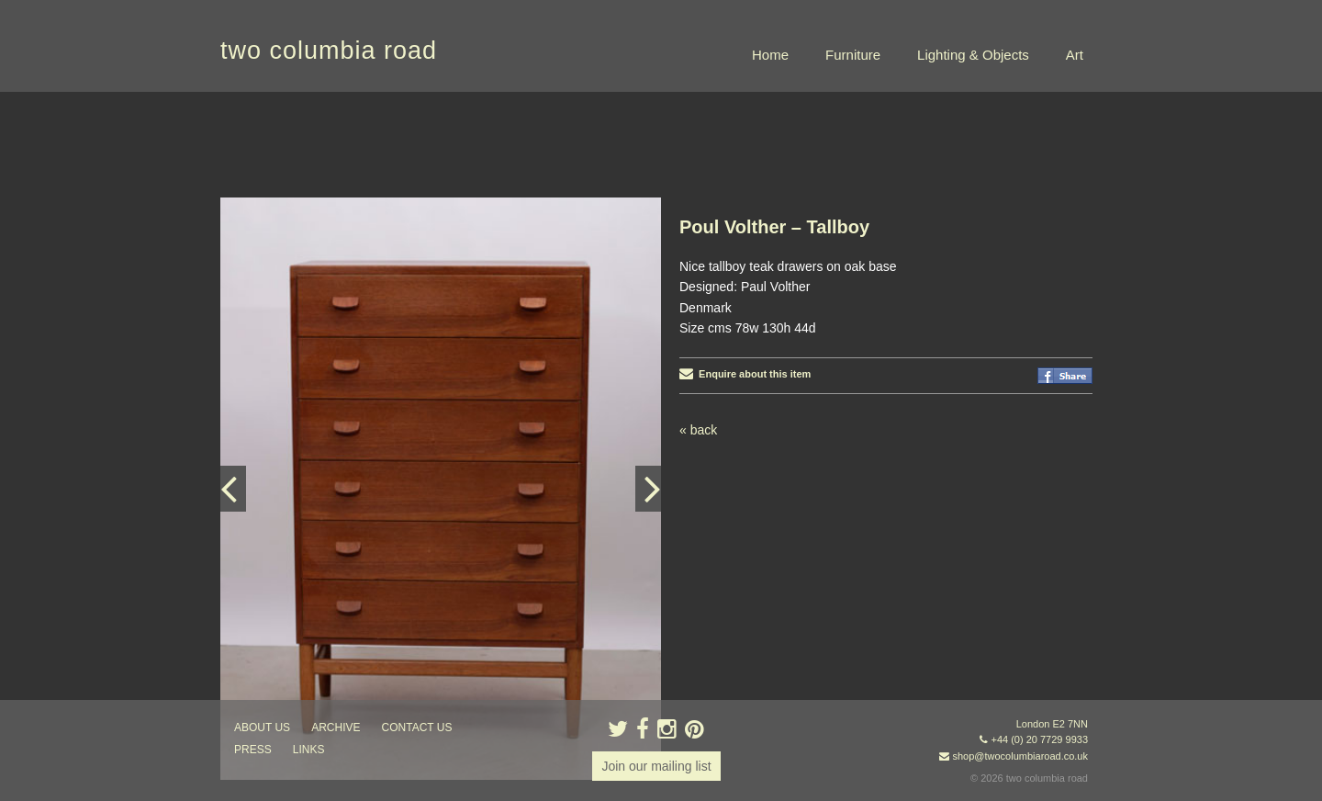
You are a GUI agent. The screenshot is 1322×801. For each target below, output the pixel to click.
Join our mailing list (656, 766)
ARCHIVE (335, 727)
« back (698, 430)
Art (1074, 54)
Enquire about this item (745, 373)
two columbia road (328, 50)
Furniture (852, 54)
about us (262, 727)
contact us (417, 727)
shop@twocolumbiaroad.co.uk (1020, 756)
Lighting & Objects (973, 54)
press (253, 749)
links (309, 749)
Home (770, 54)
